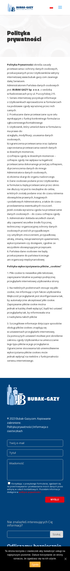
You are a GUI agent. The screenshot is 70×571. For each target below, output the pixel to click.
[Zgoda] (65, 559)
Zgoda (34, 564)
